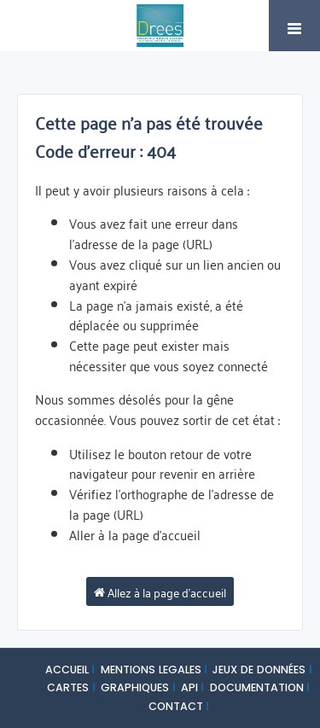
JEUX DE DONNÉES (258, 669)
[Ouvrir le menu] (294, 25)
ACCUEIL (67, 669)
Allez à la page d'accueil (160, 591)
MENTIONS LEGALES (151, 669)
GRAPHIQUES (135, 687)
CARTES (68, 687)
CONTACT (175, 706)
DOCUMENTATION (257, 687)
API (189, 687)
